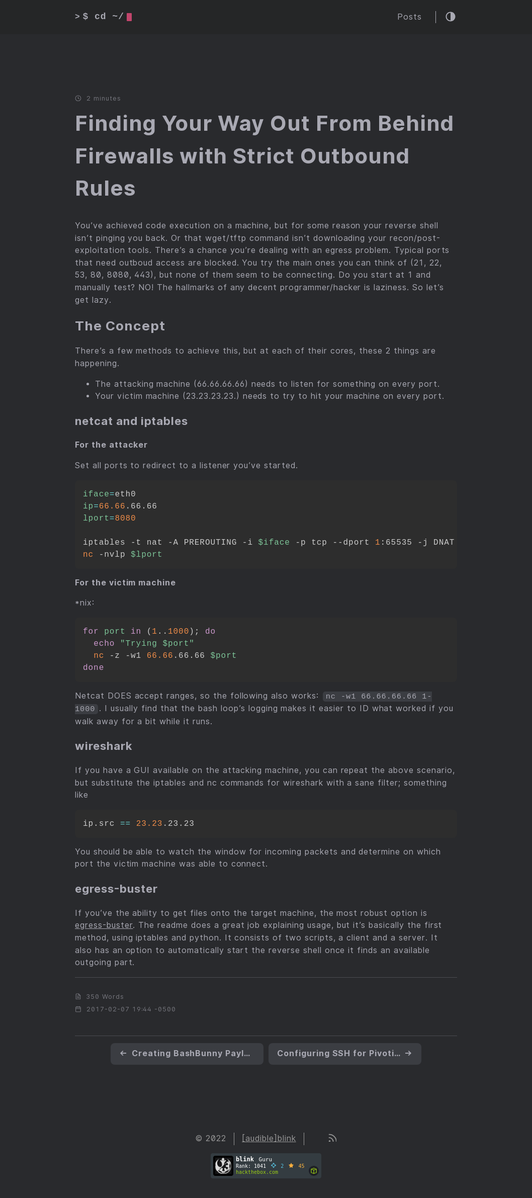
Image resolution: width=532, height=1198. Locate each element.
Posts (409, 17)
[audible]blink (269, 1138)
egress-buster (104, 924)
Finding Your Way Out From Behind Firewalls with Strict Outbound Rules (264, 156)
